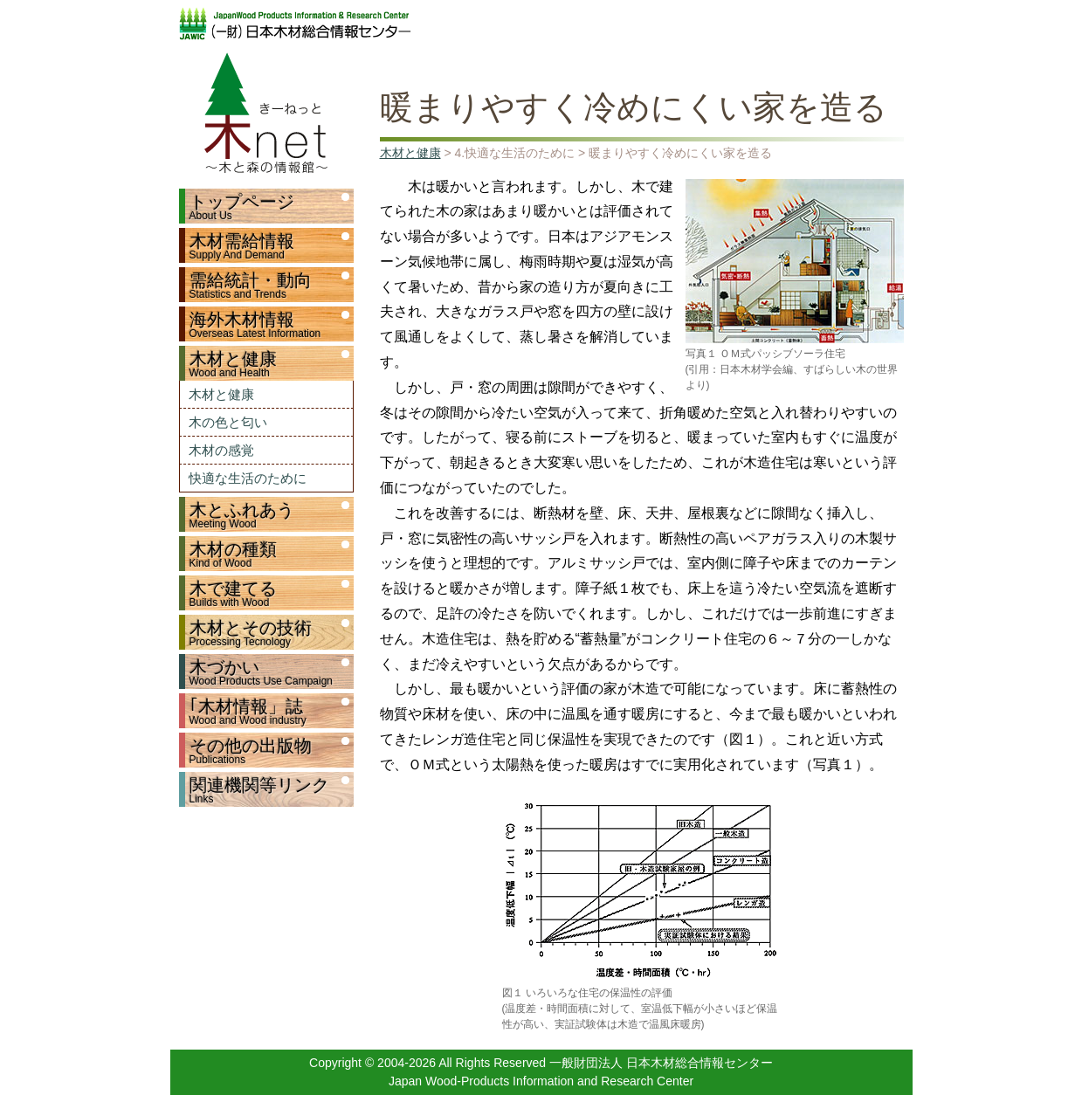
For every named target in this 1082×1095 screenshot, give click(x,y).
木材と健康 (221, 394)
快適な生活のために (248, 478)
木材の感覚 (221, 450)
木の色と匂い (228, 422)
